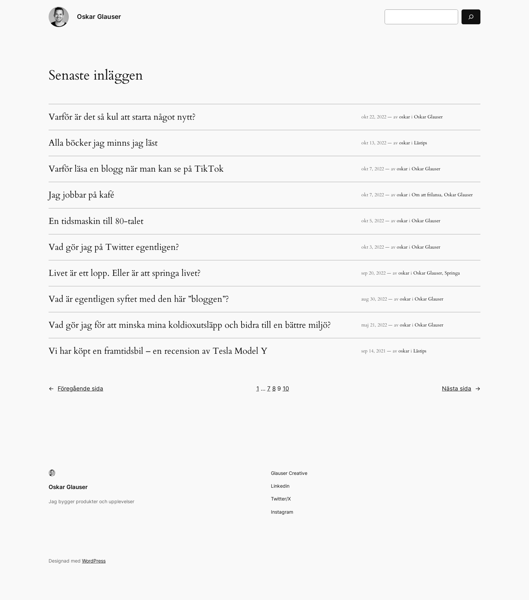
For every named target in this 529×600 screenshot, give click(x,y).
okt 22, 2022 (373, 117)
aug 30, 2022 (374, 299)
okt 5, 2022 (372, 221)
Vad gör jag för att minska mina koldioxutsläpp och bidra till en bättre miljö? (190, 325)
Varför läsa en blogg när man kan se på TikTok (136, 169)
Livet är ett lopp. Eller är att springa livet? (125, 273)
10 (286, 388)
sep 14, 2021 (373, 351)
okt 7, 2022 (372, 169)
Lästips (420, 143)
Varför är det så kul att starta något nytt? (122, 117)
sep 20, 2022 (373, 273)
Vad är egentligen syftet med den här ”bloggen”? (139, 299)
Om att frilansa (426, 195)
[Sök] (471, 16)
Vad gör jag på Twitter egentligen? (114, 247)
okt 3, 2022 (372, 247)
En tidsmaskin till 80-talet (96, 221)
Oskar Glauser (99, 16)
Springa (452, 273)
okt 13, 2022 (373, 143)
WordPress (94, 561)
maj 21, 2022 (374, 325)
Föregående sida (76, 388)
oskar (404, 117)
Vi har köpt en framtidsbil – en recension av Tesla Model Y (158, 351)
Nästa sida (461, 388)
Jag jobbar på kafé (81, 195)
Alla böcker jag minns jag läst (103, 143)
